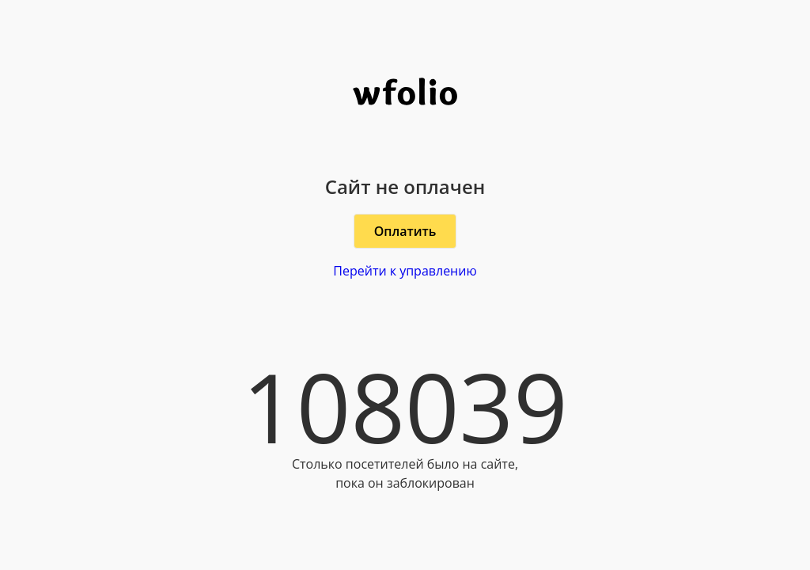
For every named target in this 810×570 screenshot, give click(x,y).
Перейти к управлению (404, 270)
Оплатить (405, 231)
